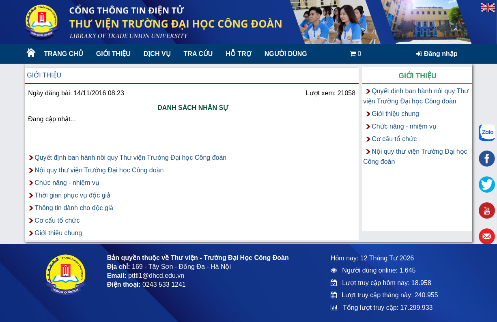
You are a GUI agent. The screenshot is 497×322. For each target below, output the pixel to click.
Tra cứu (198, 53)
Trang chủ (63, 53)
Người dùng (286, 53)
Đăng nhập (436, 53)
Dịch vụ (157, 53)
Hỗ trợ (238, 53)
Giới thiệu (113, 53)
